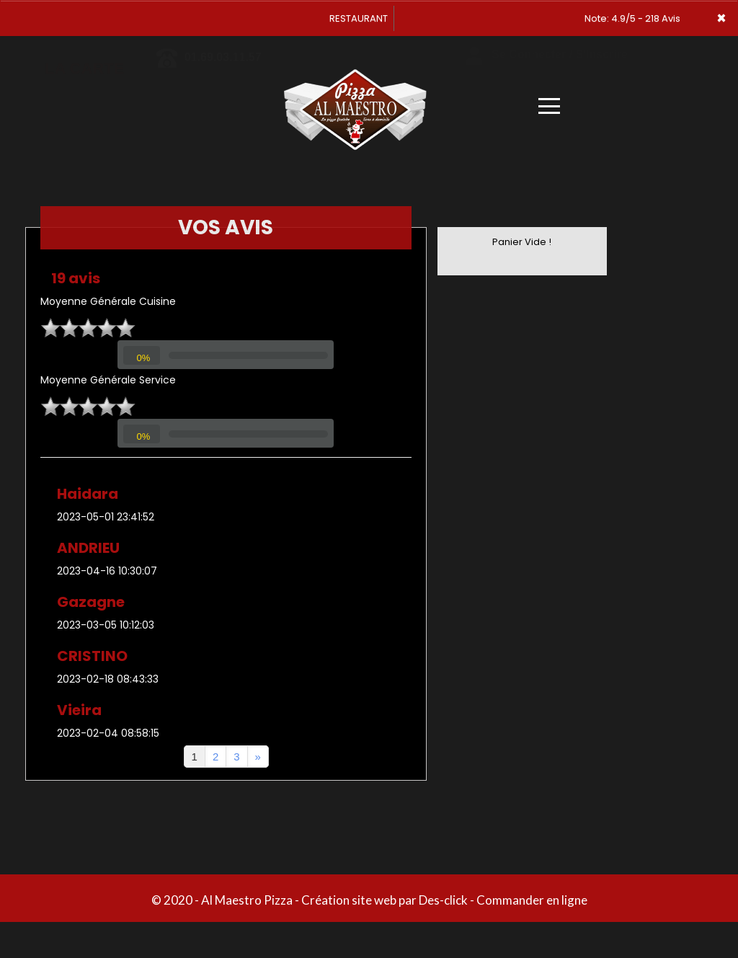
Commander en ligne (531, 900)
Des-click (443, 900)
